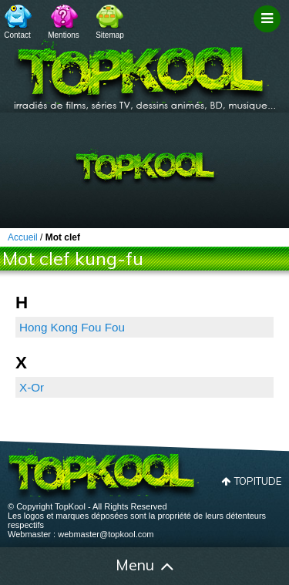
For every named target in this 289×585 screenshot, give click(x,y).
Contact (17, 35)
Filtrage (269, 33)
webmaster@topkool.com (105, 534)
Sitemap (110, 35)
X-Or (31, 387)
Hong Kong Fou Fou (72, 327)
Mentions (63, 35)
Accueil (21, 566)
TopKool (145, 70)
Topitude (257, 481)
